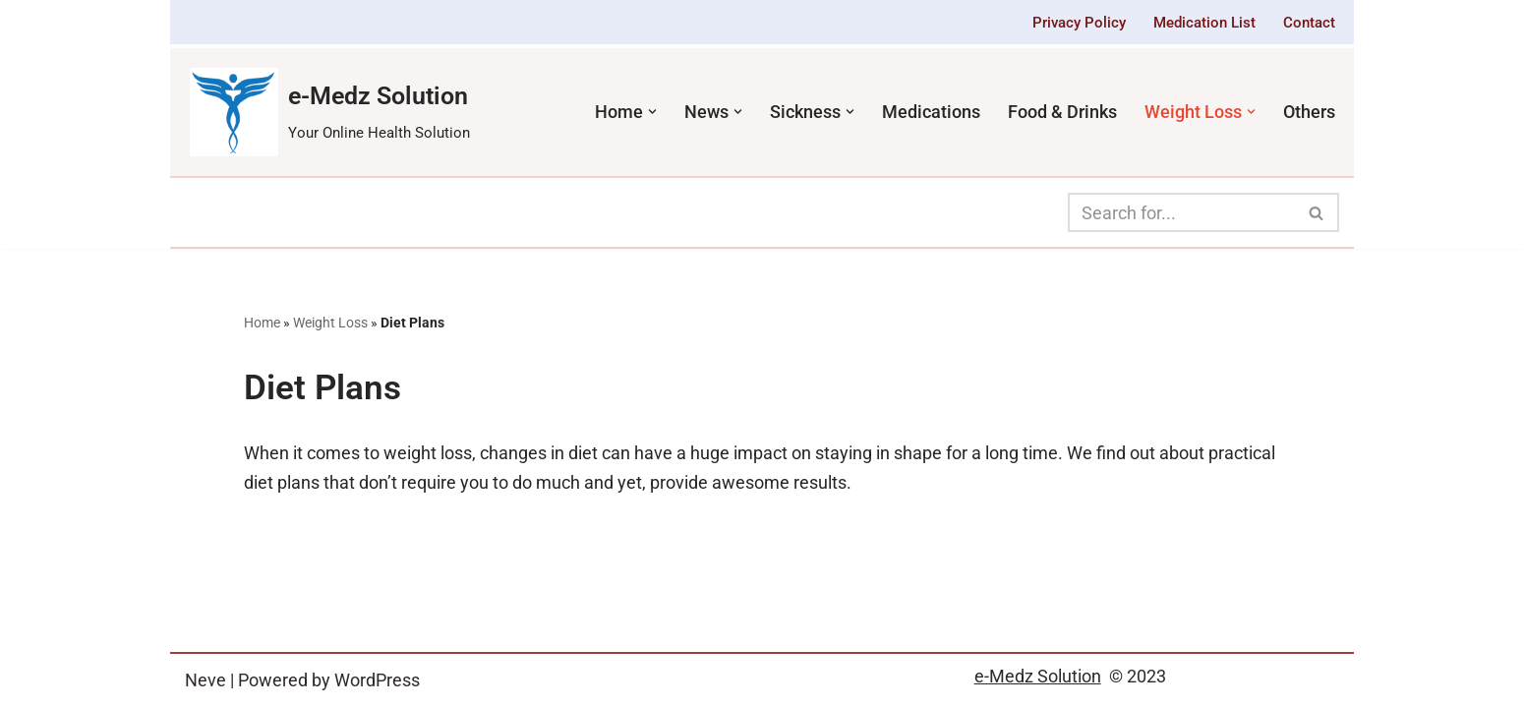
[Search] (1181, 212)
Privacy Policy (1079, 22)
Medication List (1204, 22)
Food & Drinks (1062, 111)
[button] (652, 111)
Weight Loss (330, 322)
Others (1309, 111)
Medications (931, 111)
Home (262, 322)
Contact (1309, 22)
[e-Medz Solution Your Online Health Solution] (330, 112)
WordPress (377, 680)
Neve (205, 680)
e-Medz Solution (1037, 676)
